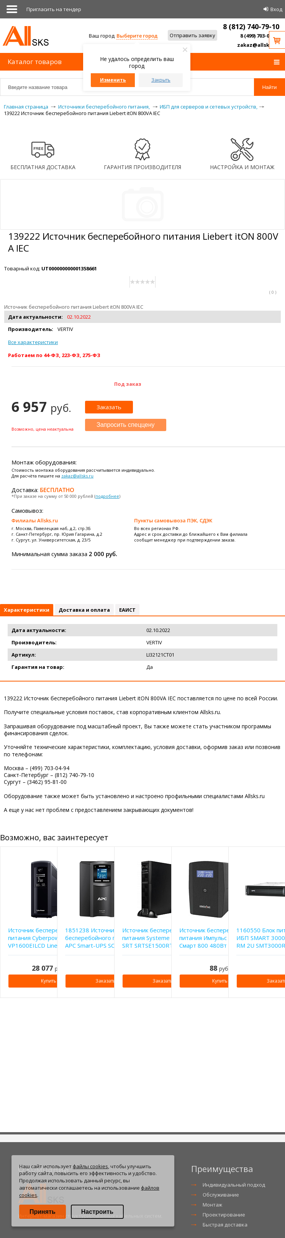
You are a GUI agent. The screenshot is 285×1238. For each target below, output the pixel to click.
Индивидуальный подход (234, 1184)
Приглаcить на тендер (53, 9)
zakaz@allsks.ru (258, 44)
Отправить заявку (192, 35)
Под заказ (127, 383)
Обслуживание (221, 1194)
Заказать (109, 407)
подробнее (107, 496)
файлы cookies (90, 1166)
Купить (48, 981)
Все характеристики (33, 342)
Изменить (113, 80)
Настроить (97, 1211)
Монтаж (212, 1204)
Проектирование (224, 1214)
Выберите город (136, 35)
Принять (42, 1211)
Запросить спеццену (126, 424)
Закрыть (160, 80)
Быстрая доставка (225, 1224)
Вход (276, 9)
